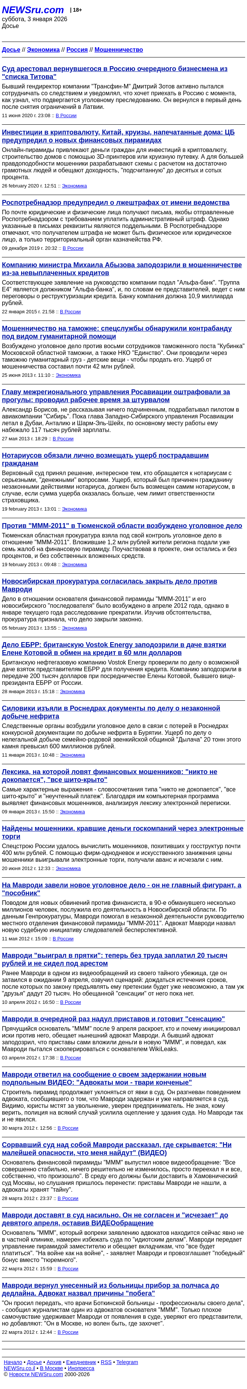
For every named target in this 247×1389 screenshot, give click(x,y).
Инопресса (81, 1368)
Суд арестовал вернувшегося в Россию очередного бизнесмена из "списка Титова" (114, 73)
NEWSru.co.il (19, 1368)
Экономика (74, 186)
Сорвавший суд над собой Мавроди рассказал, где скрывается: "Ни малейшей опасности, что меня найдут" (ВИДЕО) (117, 1149)
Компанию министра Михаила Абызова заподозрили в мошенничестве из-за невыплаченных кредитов (122, 269)
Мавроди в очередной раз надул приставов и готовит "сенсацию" (113, 1019)
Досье (34, 1362)
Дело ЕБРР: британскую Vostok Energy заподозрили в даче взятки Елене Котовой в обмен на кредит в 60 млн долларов (114, 649)
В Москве (51, 1368)
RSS (106, 1362)
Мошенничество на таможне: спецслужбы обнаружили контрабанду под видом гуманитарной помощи (117, 332)
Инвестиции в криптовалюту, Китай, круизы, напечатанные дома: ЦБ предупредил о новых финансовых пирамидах (118, 136)
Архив (54, 1362)
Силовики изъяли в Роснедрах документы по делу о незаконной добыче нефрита (111, 712)
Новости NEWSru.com (36, 1374)
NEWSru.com (33, 9)
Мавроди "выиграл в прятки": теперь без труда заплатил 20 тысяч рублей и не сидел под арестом (114, 959)
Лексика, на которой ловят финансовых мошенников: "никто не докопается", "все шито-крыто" (109, 776)
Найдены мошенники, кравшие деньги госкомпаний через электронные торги (123, 832)
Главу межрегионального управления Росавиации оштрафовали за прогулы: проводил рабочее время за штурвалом (116, 396)
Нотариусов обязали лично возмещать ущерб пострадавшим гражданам (105, 459)
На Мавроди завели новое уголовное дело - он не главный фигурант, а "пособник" (121, 889)
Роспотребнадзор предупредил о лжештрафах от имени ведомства (116, 202)
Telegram (127, 1362)
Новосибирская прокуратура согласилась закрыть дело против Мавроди (109, 585)
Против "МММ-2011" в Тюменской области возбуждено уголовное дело (122, 526)
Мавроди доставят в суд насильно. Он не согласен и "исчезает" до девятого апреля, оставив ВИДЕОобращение (115, 1219)
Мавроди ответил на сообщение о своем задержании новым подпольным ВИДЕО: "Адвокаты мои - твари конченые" (104, 1078)
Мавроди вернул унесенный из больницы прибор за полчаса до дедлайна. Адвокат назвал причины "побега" (110, 1289)
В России (66, 115)
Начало (13, 1362)
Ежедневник (81, 1362)
